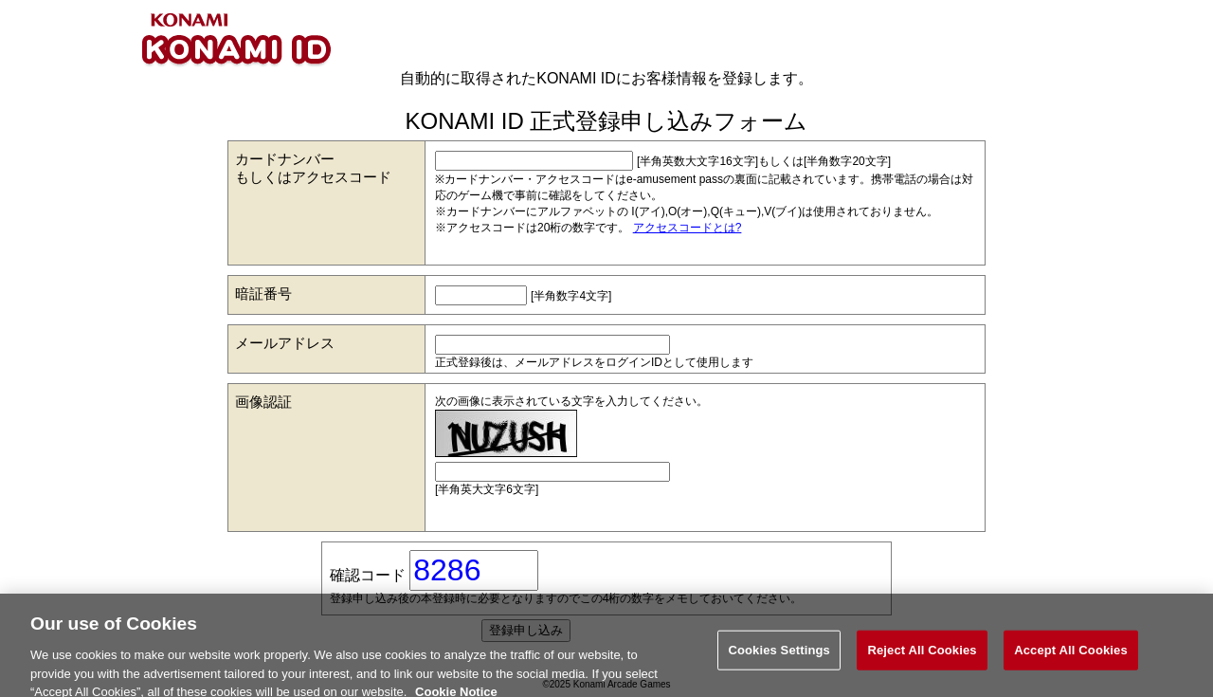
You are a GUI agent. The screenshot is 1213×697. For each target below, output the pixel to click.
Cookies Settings (779, 656)
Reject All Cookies (921, 656)
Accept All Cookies (1071, 656)
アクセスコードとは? (687, 227)
